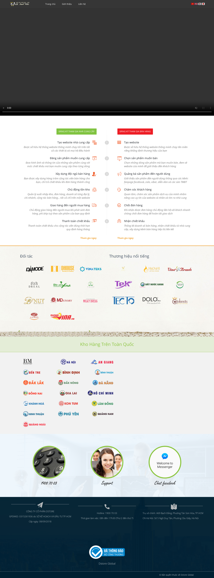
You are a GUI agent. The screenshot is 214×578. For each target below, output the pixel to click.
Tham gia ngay (88, 237)
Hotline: (101, 498)
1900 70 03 (111, 498)
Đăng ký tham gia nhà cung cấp (76, 131)
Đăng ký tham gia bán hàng (135, 131)
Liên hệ (82, 4)
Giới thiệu (67, 4)
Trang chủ (50, 4)
